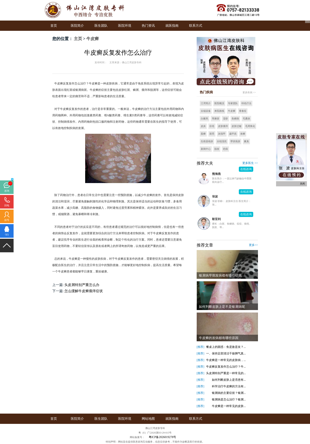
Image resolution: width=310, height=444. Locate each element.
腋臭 (246, 141)
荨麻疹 (215, 118)
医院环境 (124, 25)
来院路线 (219, 111)
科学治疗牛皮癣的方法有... (226, 386)
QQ (6, 234)
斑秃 (211, 133)
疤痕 (225, 149)
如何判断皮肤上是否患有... (226, 379)
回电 (6, 205)
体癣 (242, 133)
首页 (53, 25)
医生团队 (101, 25)
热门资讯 (148, 25)
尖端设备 (206, 111)
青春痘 (242, 111)
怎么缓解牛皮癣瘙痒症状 (83, 291)
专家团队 (233, 103)
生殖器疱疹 (207, 141)
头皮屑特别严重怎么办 (81, 285)
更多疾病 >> (249, 92)
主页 (78, 38)
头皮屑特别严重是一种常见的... (226, 373)
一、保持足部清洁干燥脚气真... (226, 353)
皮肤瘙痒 (223, 126)
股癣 (203, 133)
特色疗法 (246, 103)
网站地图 (148, 418)
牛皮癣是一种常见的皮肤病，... (226, 360)
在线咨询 (246, 169)
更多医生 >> (250, 163)
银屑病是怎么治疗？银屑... (226, 399)
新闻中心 (206, 149)
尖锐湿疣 (222, 141)
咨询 (6, 190)
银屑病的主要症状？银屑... (226, 392)
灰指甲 (221, 133)
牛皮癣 (92, 38)
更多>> (253, 245)
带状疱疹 (235, 141)
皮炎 (203, 126)
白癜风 (204, 118)
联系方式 (195, 25)
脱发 (216, 149)
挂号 (6, 220)
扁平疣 (233, 133)
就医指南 (172, 25)
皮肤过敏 (236, 126)
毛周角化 (250, 126)
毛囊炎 (246, 118)
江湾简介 (206, 103)
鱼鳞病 (235, 118)
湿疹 (225, 118)
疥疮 (211, 126)
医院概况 (219, 103)
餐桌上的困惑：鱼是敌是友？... (226, 346)
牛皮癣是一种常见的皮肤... (226, 406)
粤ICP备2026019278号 (162, 437)
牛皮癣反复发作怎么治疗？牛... (226, 366)
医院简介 (77, 25)
